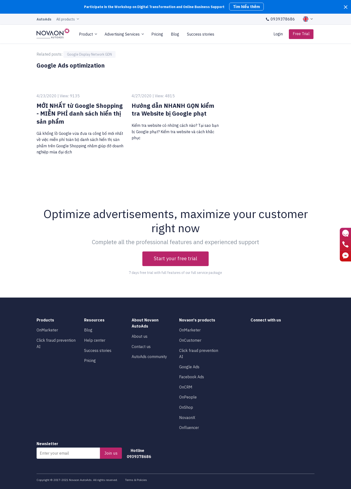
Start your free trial (175, 258)
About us (139, 336)
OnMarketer (47, 330)
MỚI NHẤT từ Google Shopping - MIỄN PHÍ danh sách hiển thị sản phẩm (80, 113)
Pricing (157, 34)
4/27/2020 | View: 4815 (153, 95)
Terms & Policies (136, 480)
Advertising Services (122, 34)
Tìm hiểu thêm (246, 6)
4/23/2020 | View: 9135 (58, 95)
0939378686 (280, 19)
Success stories (201, 34)
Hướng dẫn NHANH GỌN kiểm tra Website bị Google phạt (173, 110)
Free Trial (301, 33)
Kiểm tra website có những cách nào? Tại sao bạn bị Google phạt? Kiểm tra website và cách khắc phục (175, 131)
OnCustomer (190, 340)
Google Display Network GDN (89, 54)
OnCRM (185, 387)
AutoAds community (149, 356)
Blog (175, 34)
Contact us (141, 346)
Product (86, 34)
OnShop (186, 407)
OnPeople (188, 397)
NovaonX (187, 417)
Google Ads (189, 366)
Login (278, 33)
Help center (94, 340)
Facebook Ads (191, 376)
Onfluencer (189, 427)
